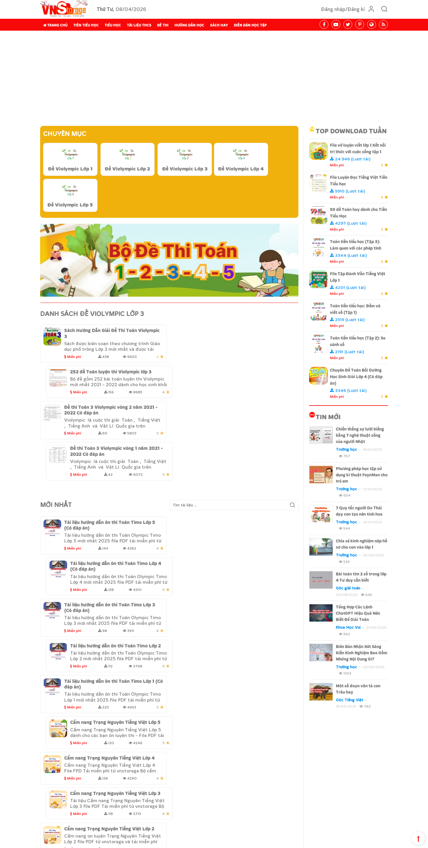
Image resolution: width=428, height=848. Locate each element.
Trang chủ (55, 25)
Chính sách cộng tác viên (365, 842)
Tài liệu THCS (139, 25)
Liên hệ (76, 822)
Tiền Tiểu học (86, 25)
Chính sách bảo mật (192, 778)
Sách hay (219, 25)
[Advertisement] (214, 78)
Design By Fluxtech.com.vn (111, 842)
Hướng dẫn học (189, 25)
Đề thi (163, 25)
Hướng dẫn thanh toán (195, 786)
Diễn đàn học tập (250, 25)
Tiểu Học (113, 25)
